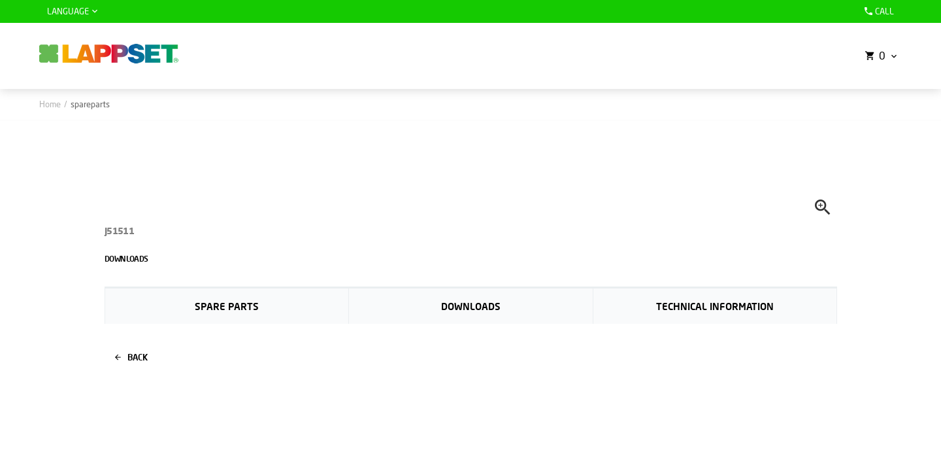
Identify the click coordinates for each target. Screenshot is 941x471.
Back (131, 357)
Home (50, 104)
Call (877, 11)
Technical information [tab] (715, 306)
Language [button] (68, 11)
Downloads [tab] (471, 306)
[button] (879, 56)
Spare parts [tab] (227, 306)
